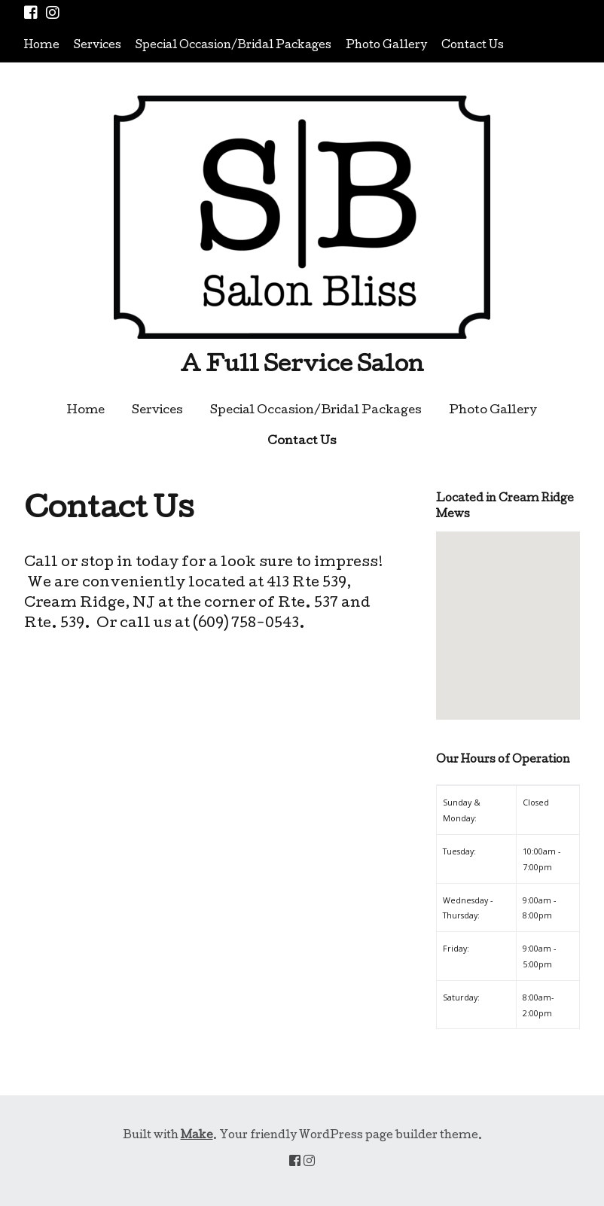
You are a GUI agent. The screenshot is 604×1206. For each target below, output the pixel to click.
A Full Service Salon (302, 366)
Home (41, 46)
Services (97, 46)
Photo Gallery (386, 46)
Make (197, 1136)
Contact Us (472, 46)
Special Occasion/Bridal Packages (233, 46)
